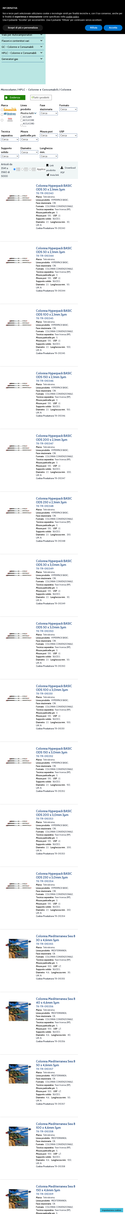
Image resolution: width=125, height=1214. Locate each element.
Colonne (65, 89)
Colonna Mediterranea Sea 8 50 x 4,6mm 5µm (55, 1063)
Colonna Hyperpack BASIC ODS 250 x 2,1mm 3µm (54, 500)
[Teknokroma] (2, 114)
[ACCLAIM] (22, 117)
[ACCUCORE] (22, 120)
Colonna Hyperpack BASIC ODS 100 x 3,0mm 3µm (54, 688)
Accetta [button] (113, 27)
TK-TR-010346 (45, 380)
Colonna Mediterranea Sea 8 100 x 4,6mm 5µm (55, 1126)
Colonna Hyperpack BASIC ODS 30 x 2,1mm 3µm (54, 187)
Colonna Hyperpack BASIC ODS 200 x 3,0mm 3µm (54, 813)
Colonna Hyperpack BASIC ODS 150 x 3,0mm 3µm (54, 750)
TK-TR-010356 (44, 1006)
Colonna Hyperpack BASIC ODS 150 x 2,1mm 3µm (54, 375)
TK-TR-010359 (44, 1194)
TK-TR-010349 (45, 568)
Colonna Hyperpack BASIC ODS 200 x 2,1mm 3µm (54, 437)
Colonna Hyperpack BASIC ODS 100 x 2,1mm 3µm (54, 312)
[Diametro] (29, 152)
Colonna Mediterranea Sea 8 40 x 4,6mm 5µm (55, 1000)
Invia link (54, 174)
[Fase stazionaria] (49, 113)
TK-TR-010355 (44, 943)
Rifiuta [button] (93, 27)
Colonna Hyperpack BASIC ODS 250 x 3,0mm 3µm (54, 875)
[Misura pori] (49, 135)
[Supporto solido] (10, 156)
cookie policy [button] (72, 16)
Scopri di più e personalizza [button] (23, 27)
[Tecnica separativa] (10, 139)
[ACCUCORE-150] (22, 125)
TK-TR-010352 (44, 756)
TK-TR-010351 (44, 693)
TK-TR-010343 (44, 193)
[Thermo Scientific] (2, 120)
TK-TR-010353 (44, 818)
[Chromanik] (2, 110)
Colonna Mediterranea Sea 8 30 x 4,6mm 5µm (55, 938)
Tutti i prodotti (41, 97)
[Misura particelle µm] (29, 139)
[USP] (68, 135)
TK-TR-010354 (44, 881)
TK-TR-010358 (44, 1131)
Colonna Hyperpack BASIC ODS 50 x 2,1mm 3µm (54, 250)
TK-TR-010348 (45, 506)
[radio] (14, 169)
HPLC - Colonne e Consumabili (38, 89)
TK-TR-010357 (44, 1068)
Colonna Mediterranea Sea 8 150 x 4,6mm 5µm (55, 1188)
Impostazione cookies (111, 1210)
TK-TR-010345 (44, 318)
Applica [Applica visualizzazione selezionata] (41, 169)
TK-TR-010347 (44, 443)
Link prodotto (51, 168)
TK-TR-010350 (45, 631)
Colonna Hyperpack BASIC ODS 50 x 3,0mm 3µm (54, 625)
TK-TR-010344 (45, 255)
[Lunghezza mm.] (49, 156)
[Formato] (68, 109)
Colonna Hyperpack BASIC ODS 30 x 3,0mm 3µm (54, 563)
